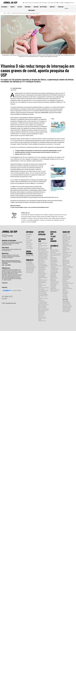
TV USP (53, 236)
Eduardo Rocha (53, 257)
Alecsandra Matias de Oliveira (42, 244)
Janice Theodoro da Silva (43, 290)
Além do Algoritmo (66, 238)
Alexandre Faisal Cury (54, 251)
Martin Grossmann (54, 277)
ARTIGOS (41, 232)
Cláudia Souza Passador (43, 255)
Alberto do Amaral (54, 249)
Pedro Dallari (53, 287)
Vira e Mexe (65, 296)
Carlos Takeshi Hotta (42, 251)
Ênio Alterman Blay (42, 264)
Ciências (13, 6)
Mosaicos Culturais (67, 265)
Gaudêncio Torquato (42, 273)
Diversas (64, 251)
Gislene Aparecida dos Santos (42, 278)
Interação (65, 257)
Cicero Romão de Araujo (43, 252)
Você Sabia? (65, 297)
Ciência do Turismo (30, 264)
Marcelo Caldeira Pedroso (43, 304)
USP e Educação (29, 272)
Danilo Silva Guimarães (43, 259)
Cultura (20, 6)
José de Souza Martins (43, 294)
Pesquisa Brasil (66, 275)
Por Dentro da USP (30, 271)
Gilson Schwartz (53, 260)
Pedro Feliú (40, 315)
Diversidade (28, 6)
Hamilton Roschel (42, 281)
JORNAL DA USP (10, 2)
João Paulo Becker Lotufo (55, 265)
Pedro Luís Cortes (42, 317)
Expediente (5, 283)
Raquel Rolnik (53, 288)
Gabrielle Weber (41, 272)
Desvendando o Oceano (31, 267)
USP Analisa (65, 291)
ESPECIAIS (41, 234)
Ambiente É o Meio (66, 239)
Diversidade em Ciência (67, 252)
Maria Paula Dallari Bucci (43, 310)
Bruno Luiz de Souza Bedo (55, 253)
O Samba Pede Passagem (68, 267)
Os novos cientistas (67, 272)
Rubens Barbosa (53, 291)
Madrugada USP (66, 260)
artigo (19, 102)
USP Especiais (65, 292)
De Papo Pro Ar (66, 248)
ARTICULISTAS (42, 240)
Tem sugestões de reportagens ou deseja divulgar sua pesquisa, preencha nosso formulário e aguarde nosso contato (12, 243)
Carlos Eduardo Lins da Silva (55, 256)
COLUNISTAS (54, 247)
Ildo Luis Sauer (41, 289)
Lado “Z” (64, 259)
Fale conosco (5, 247)
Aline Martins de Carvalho (43, 248)
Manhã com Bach (66, 261)
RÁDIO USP (66, 232)
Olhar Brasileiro (66, 269)
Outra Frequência (66, 273)
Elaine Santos (41, 263)
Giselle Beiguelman (54, 261)
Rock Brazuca (65, 281)
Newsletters (5, 253)
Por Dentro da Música (67, 276)
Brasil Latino (65, 243)
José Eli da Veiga (53, 271)
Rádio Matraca (66, 279)
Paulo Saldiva (53, 285)
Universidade (32, 10)
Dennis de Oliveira (41, 261)
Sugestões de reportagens (9, 240)
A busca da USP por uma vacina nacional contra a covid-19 (57, 176)
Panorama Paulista (30, 269)
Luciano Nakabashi (54, 272)
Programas (65, 235)
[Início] (5, 13)
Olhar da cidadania (66, 271)
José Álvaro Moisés (54, 268)
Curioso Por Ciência (30, 265)
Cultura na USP (66, 244)
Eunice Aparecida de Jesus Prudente (42, 267)
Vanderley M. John (42, 320)
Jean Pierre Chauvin (42, 293)
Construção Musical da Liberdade (67, 246)
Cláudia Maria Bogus (42, 253)
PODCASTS (30, 260)
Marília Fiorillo (53, 275)
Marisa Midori (53, 276)
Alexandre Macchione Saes (42, 246)
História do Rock (66, 256)
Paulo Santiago (53, 284)
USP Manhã (65, 293)
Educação (36, 6)
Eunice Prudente (53, 259)
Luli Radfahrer (53, 273)
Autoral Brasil (65, 240)
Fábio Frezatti (41, 270)
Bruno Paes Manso (42, 249)
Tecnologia (60, 6)
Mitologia (65, 264)
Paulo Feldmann (41, 314)
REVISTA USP (53, 233)
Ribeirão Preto (30, 255)
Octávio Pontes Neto (54, 281)
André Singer (53, 252)
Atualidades (5, 6)
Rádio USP (53, 6)
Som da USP (65, 284)
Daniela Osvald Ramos (42, 257)
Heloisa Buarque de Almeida (42, 283)
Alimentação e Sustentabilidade (29, 262)
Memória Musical (66, 263)
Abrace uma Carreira (67, 236)
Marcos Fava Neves (42, 307)
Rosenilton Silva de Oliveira (42, 319)
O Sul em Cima (66, 268)
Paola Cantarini (41, 313)
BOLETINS (65, 299)
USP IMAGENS (53, 240)
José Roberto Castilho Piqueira (43, 299)
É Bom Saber (65, 253)
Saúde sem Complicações (68, 283)
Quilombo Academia (67, 277)
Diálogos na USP (66, 249)
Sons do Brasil (65, 285)
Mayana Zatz (53, 279)
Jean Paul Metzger (42, 291)
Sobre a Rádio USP (66, 233)
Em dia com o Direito (67, 255)
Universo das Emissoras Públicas (67, 289)
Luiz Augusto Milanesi (42, 302)
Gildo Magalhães (41, 276)
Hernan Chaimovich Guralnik (42, 286)
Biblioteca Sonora (66, 242)
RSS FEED (4, 298)
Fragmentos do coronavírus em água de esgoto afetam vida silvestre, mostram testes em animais (58, 130)
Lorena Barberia (41, 300)
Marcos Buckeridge (42, 306)
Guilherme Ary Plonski (42, 280)
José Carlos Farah (54, 269)
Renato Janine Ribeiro (54, 289)
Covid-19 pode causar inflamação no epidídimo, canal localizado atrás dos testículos (57, 189)
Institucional (44, 6)
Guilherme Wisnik (53, 264)
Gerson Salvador (41, 274)
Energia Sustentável (30, 268)
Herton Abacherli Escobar (43, 287)
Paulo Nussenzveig (54, 283)
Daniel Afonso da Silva (42, 256)
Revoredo (65, 280)
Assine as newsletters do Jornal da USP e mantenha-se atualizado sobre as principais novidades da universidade (11, 256)
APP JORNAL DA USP (7, 296)
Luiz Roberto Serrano (42, 303)
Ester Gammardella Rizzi (43, 265)
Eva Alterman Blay (42, 269)
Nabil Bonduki (53, 280)
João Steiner (53, 267)
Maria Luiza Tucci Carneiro (43, 308)
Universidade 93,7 (66, 287)
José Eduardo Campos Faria (43, 296)
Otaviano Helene (41, 311)
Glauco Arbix (53, 263)
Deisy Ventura (41, 260)
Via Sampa (65, 295)
